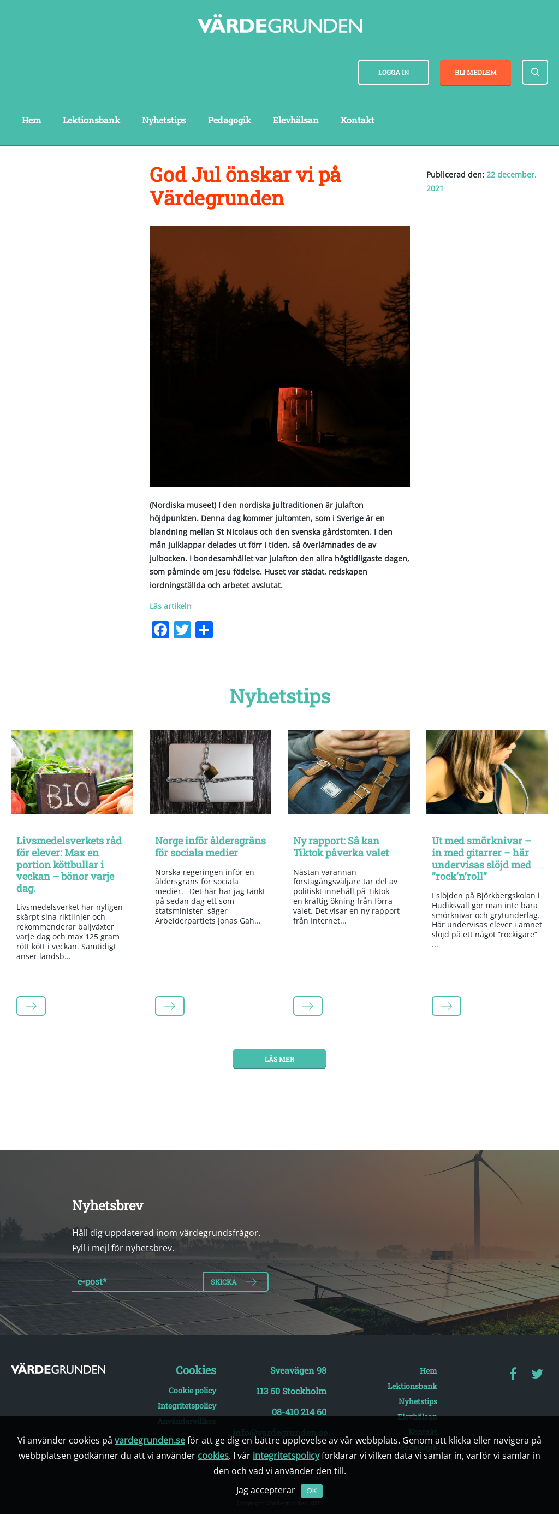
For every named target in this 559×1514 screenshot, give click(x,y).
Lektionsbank (91, 120)
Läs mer (279, 1059)
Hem (31, 120)
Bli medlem (476, 72)
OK (311, 1491)
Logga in (393, 72)
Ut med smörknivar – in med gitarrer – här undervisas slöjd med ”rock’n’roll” (481, 858)
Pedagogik (229, 120)
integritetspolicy (286, 1456)
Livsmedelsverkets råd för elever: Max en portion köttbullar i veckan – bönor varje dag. (69, 864)
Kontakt (357, 120)
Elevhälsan (296, 120)
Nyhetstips (164, 120)
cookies (213, 1456)
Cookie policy (192, 1390)
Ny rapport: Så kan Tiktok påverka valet (341, 846)
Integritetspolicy (187, 1405)
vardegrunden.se (150, 1440)
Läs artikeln (171, 606)
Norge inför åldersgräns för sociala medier (210, 846)
